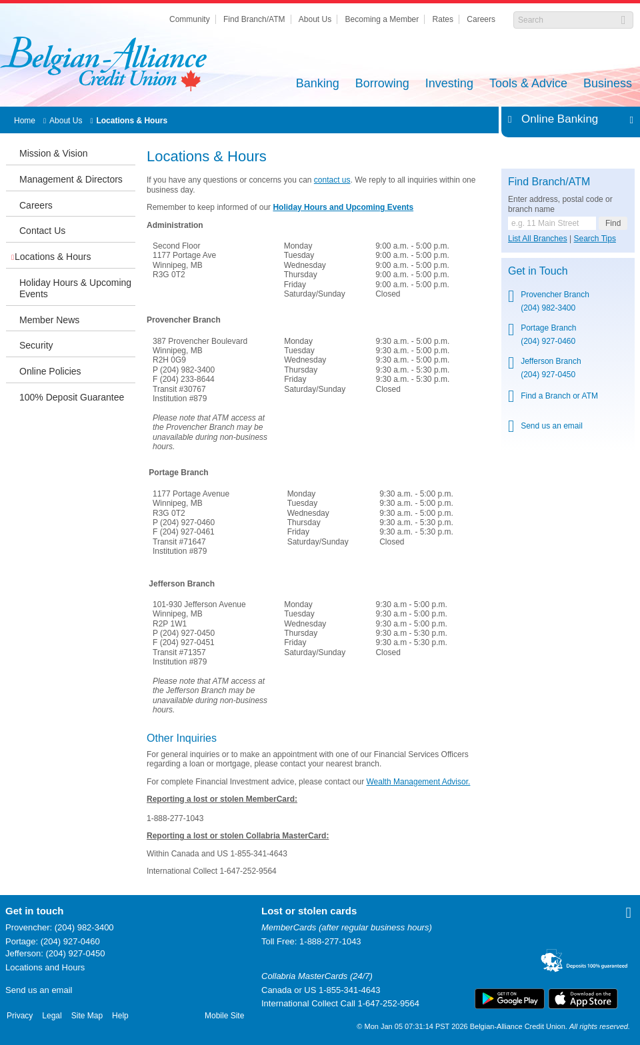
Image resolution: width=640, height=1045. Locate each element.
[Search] (566, 20)
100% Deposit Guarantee (71, 397)
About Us (315, 19)
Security (36, 345)
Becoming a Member (382, 19)
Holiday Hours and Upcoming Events (343, 207)
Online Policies (50, 371)
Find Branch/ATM (254, 19)
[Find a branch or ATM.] (552, 223)
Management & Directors (71, 179)
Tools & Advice (528, 84)
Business (607, 84)
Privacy (20, 1015)
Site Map (87, 1015)
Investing (449, 84)
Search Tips (595, 238)
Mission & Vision (53, 153)
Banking (317, 84)
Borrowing (382, 84)
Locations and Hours (45, 967)
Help (120, 1015)
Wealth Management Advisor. (419, 781)
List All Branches (537, 238)
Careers (481, 19)
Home (24, 120)
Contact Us (42, 230)
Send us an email (38, 990)
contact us (332, 180)
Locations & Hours (131, 120)
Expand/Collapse (627, 119)
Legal (51, 1015)
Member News (49, 320)
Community (189, 19)
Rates (443, 19)
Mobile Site (224, 1015)
